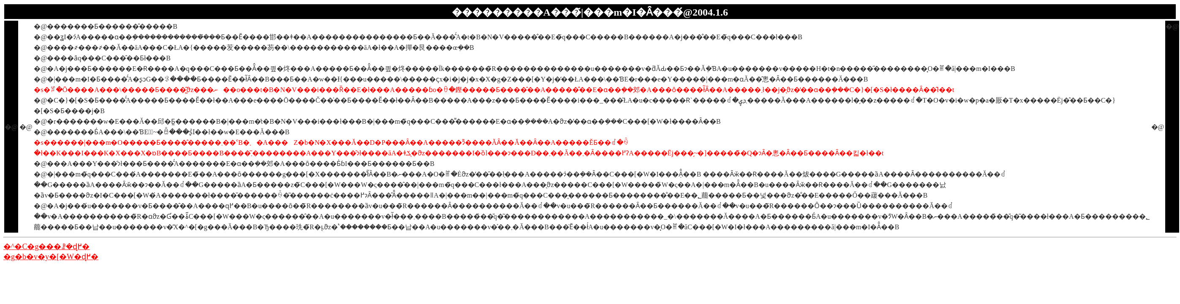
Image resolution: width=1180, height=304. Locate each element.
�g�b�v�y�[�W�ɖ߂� (50, 256)
